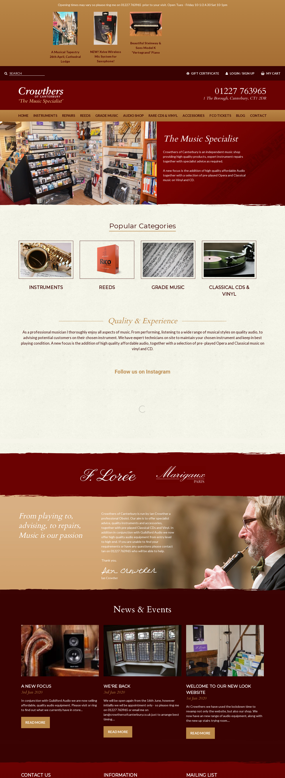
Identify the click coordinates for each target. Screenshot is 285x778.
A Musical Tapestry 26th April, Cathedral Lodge (65, 56)
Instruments (45, 115)
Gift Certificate (203, 73)
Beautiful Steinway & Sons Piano (145, 47)
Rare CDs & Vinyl (163, 115)
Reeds (85, 115)
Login (233, 73)
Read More (35, 722)
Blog (240, 115)
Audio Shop (133, 115)
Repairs (68, 115)
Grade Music (106, 115)
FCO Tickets (220, 115)
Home (23, 115)
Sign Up (248, 73)
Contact (258, 115)
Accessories (193, 115)
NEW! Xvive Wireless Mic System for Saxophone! (105, 56)
